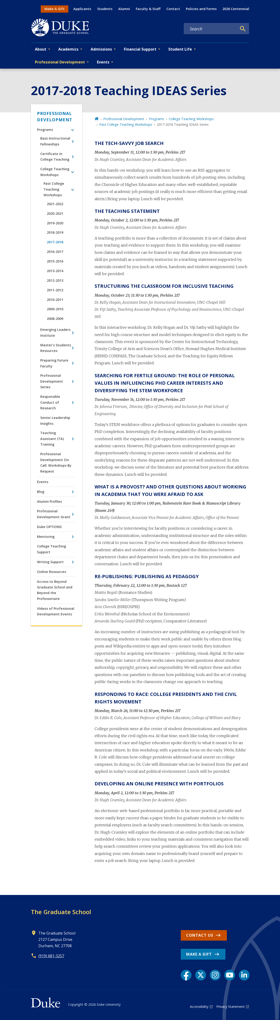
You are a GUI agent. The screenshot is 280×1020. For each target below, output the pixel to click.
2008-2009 (55, 318)
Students (104, 9)
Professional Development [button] (60, 62)
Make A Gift (54, 9)
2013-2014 (55, 271)
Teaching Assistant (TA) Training (52, 439)
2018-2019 (55, 232)
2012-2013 (55, 280)
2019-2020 (55, 223)
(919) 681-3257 (51, 955)
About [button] (40, 49)
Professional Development (54, 116)
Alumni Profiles (49, 501)
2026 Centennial (235, 9)
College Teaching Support (51, 549)
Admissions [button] (101, 49)
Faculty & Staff (148, 9)
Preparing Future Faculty (54, 363)
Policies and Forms (201, 9)
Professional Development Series (51, 381)
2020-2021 (55, 213)
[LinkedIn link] (244, 975)
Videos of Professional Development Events (55, 611)
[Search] (243, 29)
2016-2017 (55, 251)
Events (42, 482)
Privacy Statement (230, 1006)
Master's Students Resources (55, 348)
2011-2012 (55, 290)
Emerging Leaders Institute (55, 332)
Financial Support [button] (140, 49)
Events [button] (103, 62)
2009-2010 (55, 309)
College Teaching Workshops (54, 172)
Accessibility (199, 1006)
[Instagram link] (215, 975)
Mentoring (46, 536)
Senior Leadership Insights (55, 420)
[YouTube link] (229, 975)
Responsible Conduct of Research (50, 402)
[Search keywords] (210, 29)
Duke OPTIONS (49, 527)
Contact (173, 9)
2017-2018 (55, 242)
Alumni (124, 9)
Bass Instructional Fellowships (55, 141)
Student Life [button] (180, 49)
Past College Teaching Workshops (54, 189)
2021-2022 (55, 204)
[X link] (200, 975)
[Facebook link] (186, 975)
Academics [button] (68, 49)
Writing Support (50, 562)
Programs (45, 129)
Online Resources (51, 571)
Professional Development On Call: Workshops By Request (55, 462)
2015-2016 (55, 261)
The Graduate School (61, 912)
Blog (40, 491)
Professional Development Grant (53, 514)
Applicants (82, 9)
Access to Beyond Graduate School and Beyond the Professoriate (54, 590)
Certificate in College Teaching (54, 157)
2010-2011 (55, 299)
